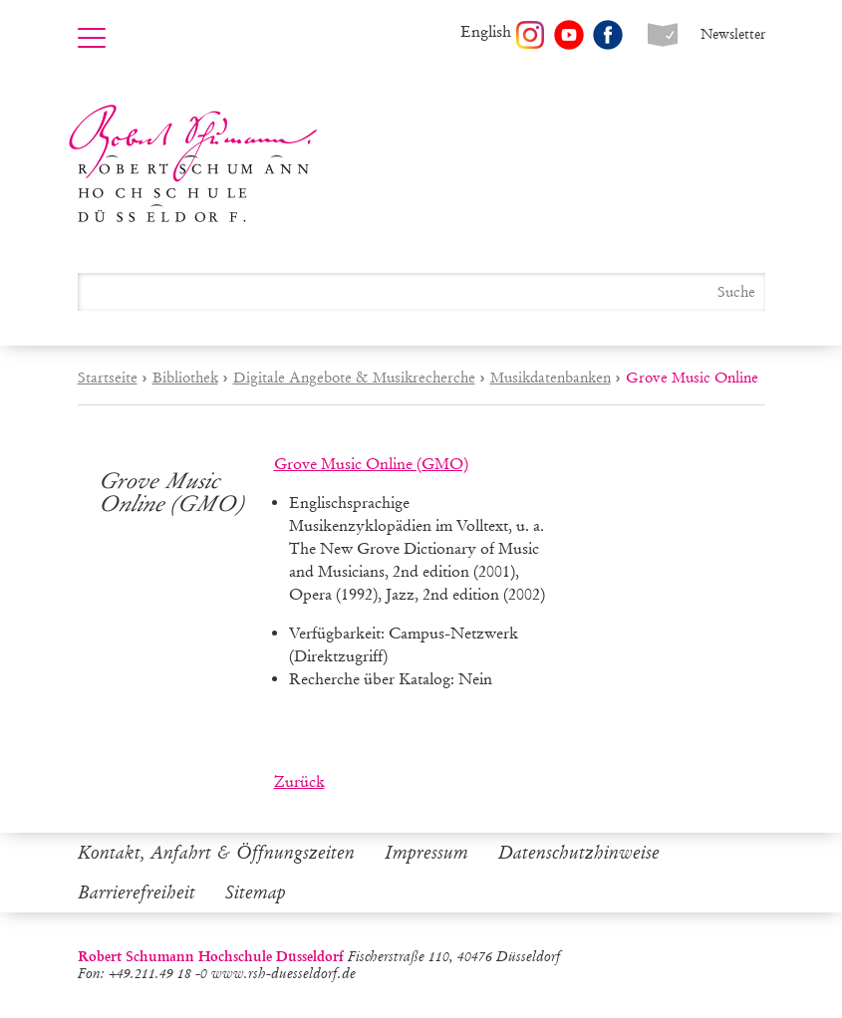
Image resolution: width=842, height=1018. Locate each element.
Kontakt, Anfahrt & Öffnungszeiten (216, 853)
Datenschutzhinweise (579, 853)
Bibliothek (185, 377)
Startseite (108, 377)
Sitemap (255, 892)
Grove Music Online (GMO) (371, 463)
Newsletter (733, 34)
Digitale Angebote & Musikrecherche (354, 377)
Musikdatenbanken (550, 377)
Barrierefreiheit (136, 892)
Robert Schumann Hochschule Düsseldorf (193, 164)
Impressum (426, 853)
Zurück (299, 781)
